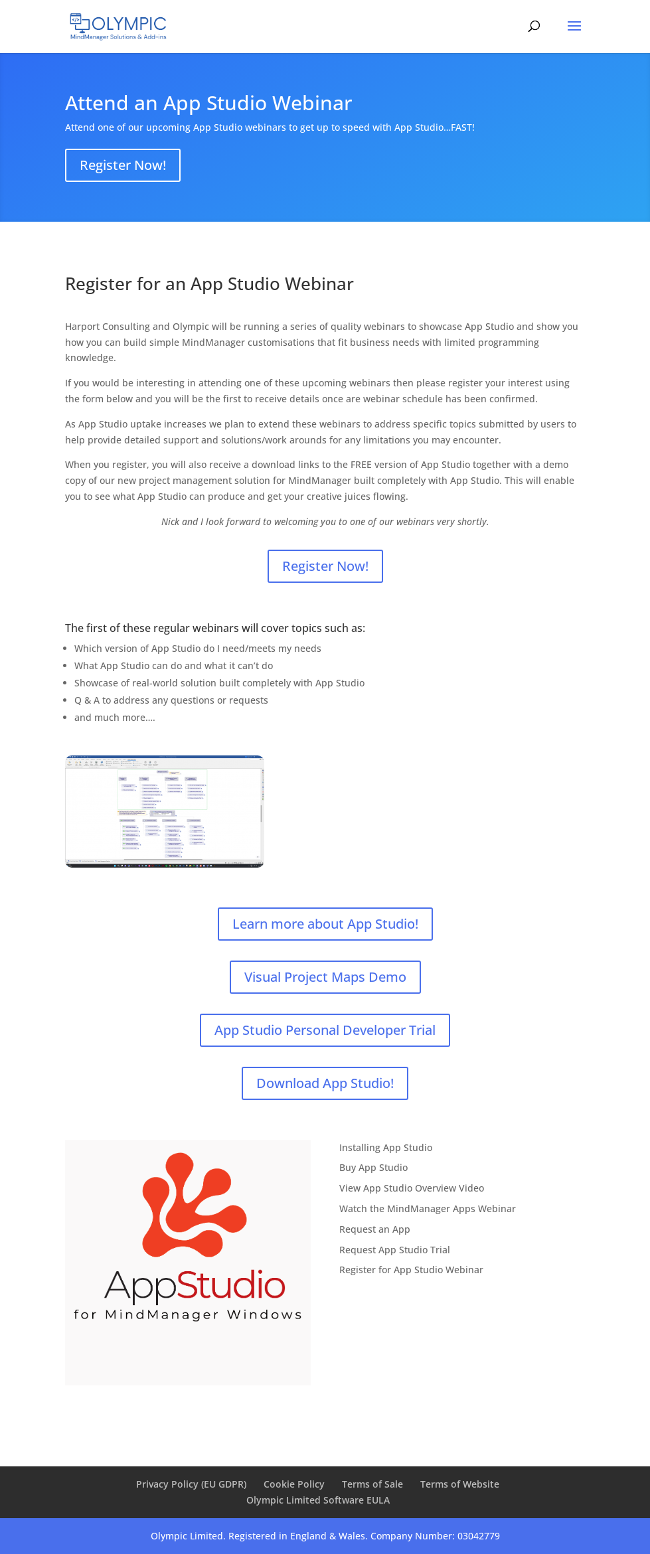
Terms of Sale (372, 1484)
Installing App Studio (385, 1147)
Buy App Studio (373, 1167)
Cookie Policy (294, 1484)
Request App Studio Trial (394, 1249)
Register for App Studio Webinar (411, 1269)
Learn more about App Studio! (325, 924)
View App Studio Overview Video (411, 1188)
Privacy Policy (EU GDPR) (191, 1484)
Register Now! (123, 165)
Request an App (374, 1229)
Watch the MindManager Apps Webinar (427, 1208)
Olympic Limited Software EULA (318, 1500)
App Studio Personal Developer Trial (325, 1030)
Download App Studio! (325, 1083)
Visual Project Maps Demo (325, 977)
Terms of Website (459, 1484)
